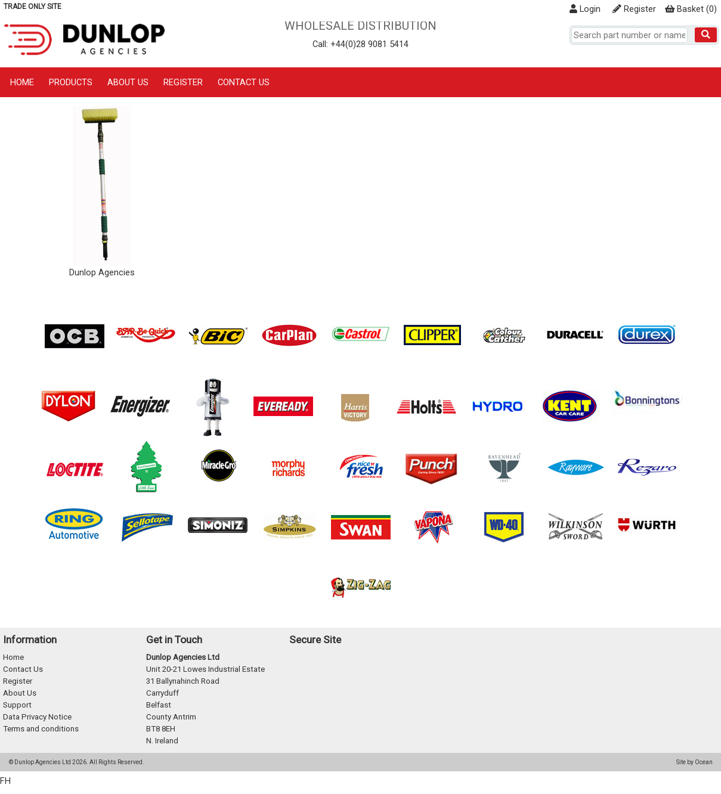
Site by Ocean (694, 762)
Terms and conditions (41, 728)
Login (585, 9)
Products (70, 82)
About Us (127, 82)
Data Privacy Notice (37, 716)
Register (634, 9)
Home (22, 82)
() (691, 9)
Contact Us (244, 82)
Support (17, 704)
